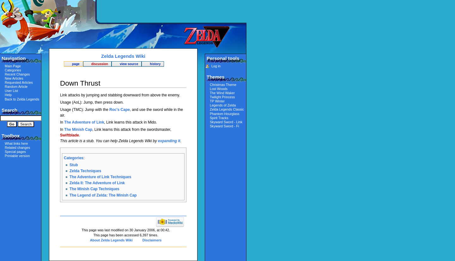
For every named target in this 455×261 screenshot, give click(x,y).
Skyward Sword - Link (226, 122)
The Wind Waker (222, 93)
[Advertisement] (172, 11)
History (155, 64)
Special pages (15, 152)
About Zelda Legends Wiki (111, 240)
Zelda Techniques (85, 171)
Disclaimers (152, 240)
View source (129, 64)
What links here (16, 143)
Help (8, 95)
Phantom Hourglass (225, 114)
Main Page (13, 66)
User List (11, 91)
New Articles (14, 78)
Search (9, 110)
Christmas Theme (223, 85)
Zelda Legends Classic (227, 109)
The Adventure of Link (84, 122)
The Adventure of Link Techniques (100, 177)
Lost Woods (219, 89)
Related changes (17, 147)
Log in (216, 66)
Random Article (16, 86)
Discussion (99, 64)
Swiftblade (69, 135)
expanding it (169, 141)
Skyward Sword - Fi (224, 126)
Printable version (17, 156)
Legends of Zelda (223, 105)
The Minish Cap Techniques (94, 189)
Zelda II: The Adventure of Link (97, 183)
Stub (74, 165)
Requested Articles (19, 82)
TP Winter (217, 101)
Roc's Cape (119, 109)
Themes (216, 77)
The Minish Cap (78, 129)
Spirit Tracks (219, 118)
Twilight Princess (222, 97)
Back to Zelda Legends (22, 99)
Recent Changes (17, 74)
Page (76, 64)
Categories (73, 158)
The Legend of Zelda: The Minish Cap (103, 195)
